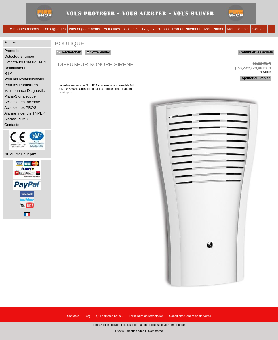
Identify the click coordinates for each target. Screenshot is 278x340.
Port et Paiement (186, 29)
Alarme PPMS (16, 119)
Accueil (10, 42)
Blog (87, 316)
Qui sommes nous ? (109, 316)
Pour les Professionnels (24, 79)
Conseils (131, 29)
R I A (8, 73)
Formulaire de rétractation (146, 316)
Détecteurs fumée (19, 56)
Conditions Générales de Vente (190, 316)
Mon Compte (238, 29)
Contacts (11, 125)
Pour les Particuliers (21, 85)
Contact (259, 29)
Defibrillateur (15, 68)
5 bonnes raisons (24, 29)
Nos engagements (84, 29)
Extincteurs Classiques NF (26, 62)
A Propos (161, 29)
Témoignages (54, 29)
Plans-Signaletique (20, 96)
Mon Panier (213, 29)
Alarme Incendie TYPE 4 (25, 113)
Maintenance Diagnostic (24, 90)
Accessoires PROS (20, 107)
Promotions (13, 51)
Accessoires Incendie (22, 102)
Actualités (112, 29)
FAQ (145, 29)
